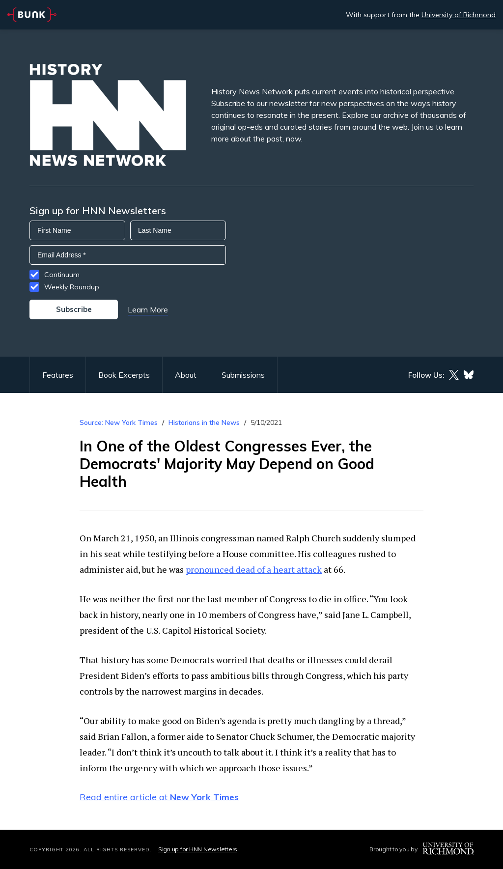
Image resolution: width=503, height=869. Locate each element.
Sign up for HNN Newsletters (197, 849)
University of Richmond (458, 14)
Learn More (148, 309)
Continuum (62, 274)
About (185, 375)
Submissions (243, 375)
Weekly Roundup (71, 286)
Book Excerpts (124, 375)
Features (57, 375)
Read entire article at (159, 797)
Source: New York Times (119, 422)
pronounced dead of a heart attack (254, 569)
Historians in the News (204, 422)
